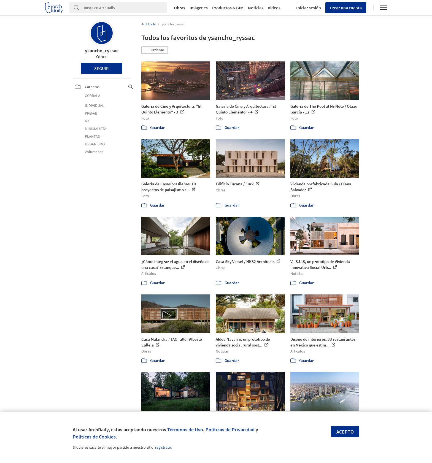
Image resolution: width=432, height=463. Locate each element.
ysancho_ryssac (101, 50)
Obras (179, 8)
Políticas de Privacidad (230, 429)
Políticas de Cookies (94, 437)
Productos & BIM (228, 8)
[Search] (125, 7)
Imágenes (199, 8)
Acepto (345, 432)
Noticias (255, 8)
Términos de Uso (185, 429)
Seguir (101, 68)
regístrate (163, 447)
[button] (154, 50)
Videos (274, 8)
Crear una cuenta (346, 7)
